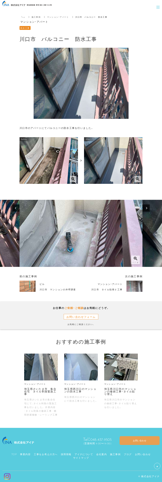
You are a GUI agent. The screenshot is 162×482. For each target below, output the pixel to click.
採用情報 (66, 454)
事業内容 (25, 454)
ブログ (128, 454)
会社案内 (101, 454)
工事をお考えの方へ (46, 454)
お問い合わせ (143, 454)
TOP (14, 454)
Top (23, 16)
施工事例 (36, 16)
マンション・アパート (58, 16)
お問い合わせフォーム (81, 317)
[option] (81, 233)
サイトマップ (81, 457)
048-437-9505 (99, 439)
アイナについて (84, 454)
